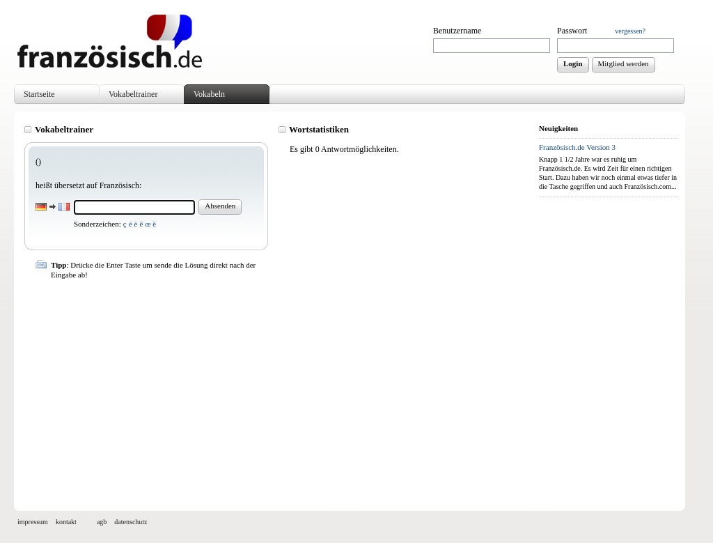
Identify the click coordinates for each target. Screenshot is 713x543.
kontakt (66, 522)
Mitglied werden (623, 63)
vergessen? (630, 31)
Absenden (220, 205)
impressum (32, 522)
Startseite (39, 94)
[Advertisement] (278, 389)
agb (102, 522)
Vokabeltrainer (133, 94)
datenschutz (130, 522)
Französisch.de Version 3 (577, 147)
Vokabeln (209, 94)
